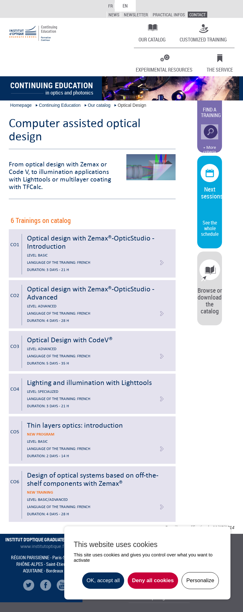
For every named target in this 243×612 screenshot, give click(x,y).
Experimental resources (164, 69)
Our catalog (152, 39)
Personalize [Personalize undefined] (200, 580)
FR (110, 6)
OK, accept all (103, 580)
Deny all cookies (153, 580)
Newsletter (136, 15)
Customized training (203, 39)
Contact (197, 15)
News (113, 15)
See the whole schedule (210, 228)
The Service (220, 69)
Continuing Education (60, 105)
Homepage (21, 105)
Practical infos (169, 15)
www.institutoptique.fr (43, 546)
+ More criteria (209, 149)
